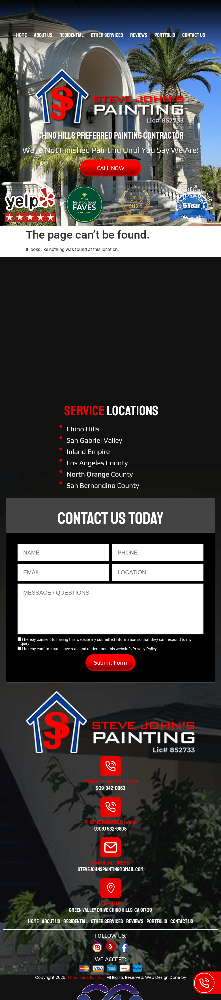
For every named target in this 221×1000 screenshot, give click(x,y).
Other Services (107, 35)
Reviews (138, 35)
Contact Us (193, 35)
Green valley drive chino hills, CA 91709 (110, 910)
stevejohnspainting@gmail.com (110, 869)
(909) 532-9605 (110, 828)
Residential (71, 35)
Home (21, 35)
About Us (43, 35)
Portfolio (165, 35)
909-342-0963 (110, 788)
